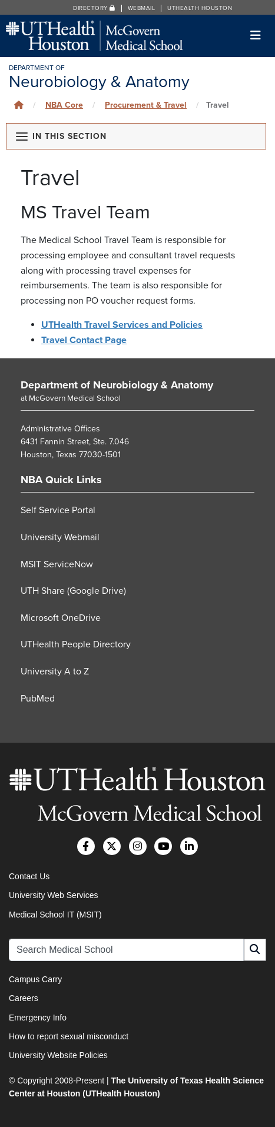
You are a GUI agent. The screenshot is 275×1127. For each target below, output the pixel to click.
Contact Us (29, 876)
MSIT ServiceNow (57, 564)
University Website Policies (58, 1055)
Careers (23, 998)
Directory (94, 8)
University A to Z (55, 671)
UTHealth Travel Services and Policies (122, 325)
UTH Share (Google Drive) (73, 591)
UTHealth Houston (199, 8)
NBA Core (64, 105)
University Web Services (53, 895)
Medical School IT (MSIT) (55, 914)
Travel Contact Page (84, 340)
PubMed (38, 698)
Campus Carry (35, 979)
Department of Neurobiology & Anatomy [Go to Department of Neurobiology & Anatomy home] (117, 384)
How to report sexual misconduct (68, 1036)
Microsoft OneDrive (61, 618)
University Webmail (60, 537)
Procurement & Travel (146, 105)
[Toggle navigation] (256, 35)
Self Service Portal (58, 510)
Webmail (141, 8)
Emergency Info (38, 1017)
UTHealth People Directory (76, 644)
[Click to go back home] (19, 105)
